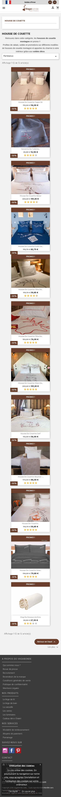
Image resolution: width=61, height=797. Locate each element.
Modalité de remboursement (16, 730)
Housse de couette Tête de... (30, 289)
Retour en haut (46, 642)
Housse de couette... (30, 523)
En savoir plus (28, 791)
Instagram (5, 750)
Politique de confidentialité (15, 684)
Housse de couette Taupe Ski (30, 102)
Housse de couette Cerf (30, 433)
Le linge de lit (9, 699)
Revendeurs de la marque (14, 677)
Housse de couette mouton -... (30, 476)
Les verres (7, 711)
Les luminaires (9, 715)
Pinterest (18, 750)
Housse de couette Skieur (30, 196)
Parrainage (8, 737)
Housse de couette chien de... (30, 383)
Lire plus (53, 647)
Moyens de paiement (12, 734)
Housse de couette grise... (30, 570)
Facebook (11, 750)
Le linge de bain (10, 703)
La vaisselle (8, 707)
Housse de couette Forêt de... (30, 246)
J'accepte (13, 791)
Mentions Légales (11, 688)
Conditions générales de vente (17, 680)
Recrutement (9, 673)
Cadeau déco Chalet (12, 718)
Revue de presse (10, 669)
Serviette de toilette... (30, 149)
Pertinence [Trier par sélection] (30, 56)
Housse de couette (15, 21)
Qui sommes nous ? (12, 665)
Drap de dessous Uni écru (30, 617)
